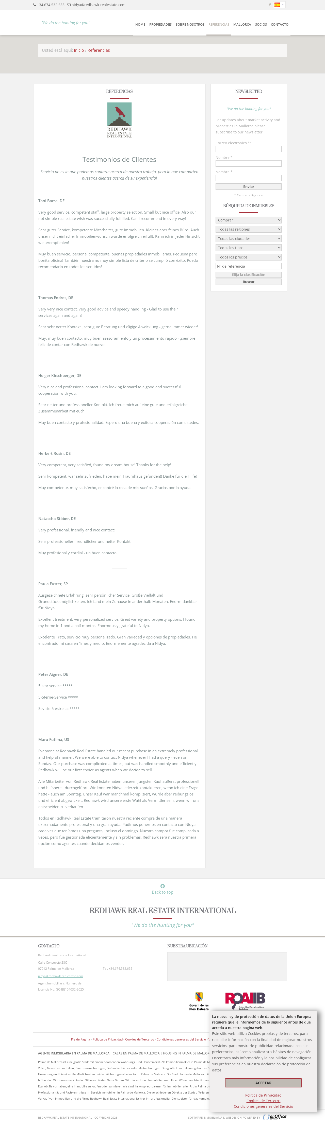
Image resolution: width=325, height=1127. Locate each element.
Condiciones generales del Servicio (263, 1106)
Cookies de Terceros (264, 1100)
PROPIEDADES (160, 24)
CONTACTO (279, 24)
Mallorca (242, 24)
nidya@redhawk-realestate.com (98, 4)
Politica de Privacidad (263, 1095)
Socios (261, 24)
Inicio (79, 50)
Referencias (218, 24)
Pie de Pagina (80, 1039)
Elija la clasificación (248, 274)
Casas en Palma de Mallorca (136, 1053)
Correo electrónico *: (233, 143)
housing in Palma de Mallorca (188, 1053)
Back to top (162, 889)
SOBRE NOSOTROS (190, 24)
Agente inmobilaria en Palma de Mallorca (73, 1053)
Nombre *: (225, 157)
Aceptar (263, 1082)
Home (140, 24)
